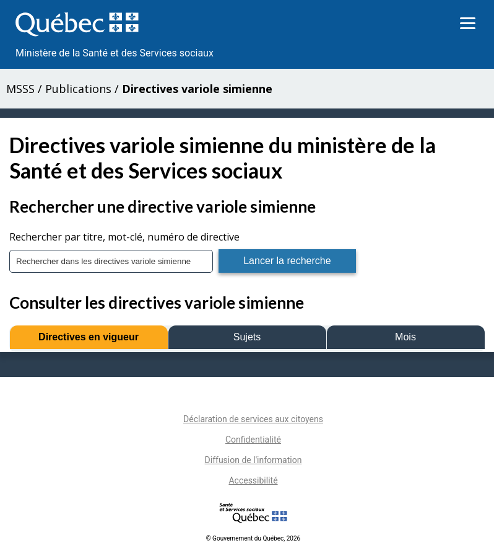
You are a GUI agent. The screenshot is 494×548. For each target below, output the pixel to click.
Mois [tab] (405, 337)
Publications (78, 88)
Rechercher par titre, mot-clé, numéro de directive (124, 237)
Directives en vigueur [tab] (88, 337)
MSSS (20, 88)
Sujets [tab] (247, 337)
